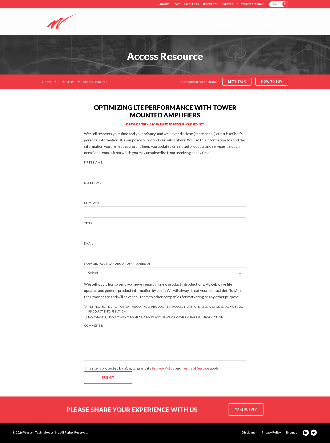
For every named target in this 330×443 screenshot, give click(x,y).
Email (88, 243)
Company (92, 203)
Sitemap (291, 432)
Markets (173, 25)
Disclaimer (249, 432)
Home (46, 82)
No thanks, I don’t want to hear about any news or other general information (153, 317)
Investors (191, 4)
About (164, 4)
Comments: (93, 325)
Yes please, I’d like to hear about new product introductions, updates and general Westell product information (164, 309)
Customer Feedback (251, 4)
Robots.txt (273, 25)
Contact (249, 25)
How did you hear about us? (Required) (117, 263)
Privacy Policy (163, 368)
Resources (210, 4)
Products (198, 25)
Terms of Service (195, 368)
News (176, 4)
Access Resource (95, 82)
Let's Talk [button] (237, 81)
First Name (93, 162)
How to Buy (271, 81)
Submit (108, 377)
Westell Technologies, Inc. (41, 432)
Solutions (147, 25)
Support (225, 25)
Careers (227, 4)
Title (88, 223)
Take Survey (246, 409)
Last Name (92, 182)
